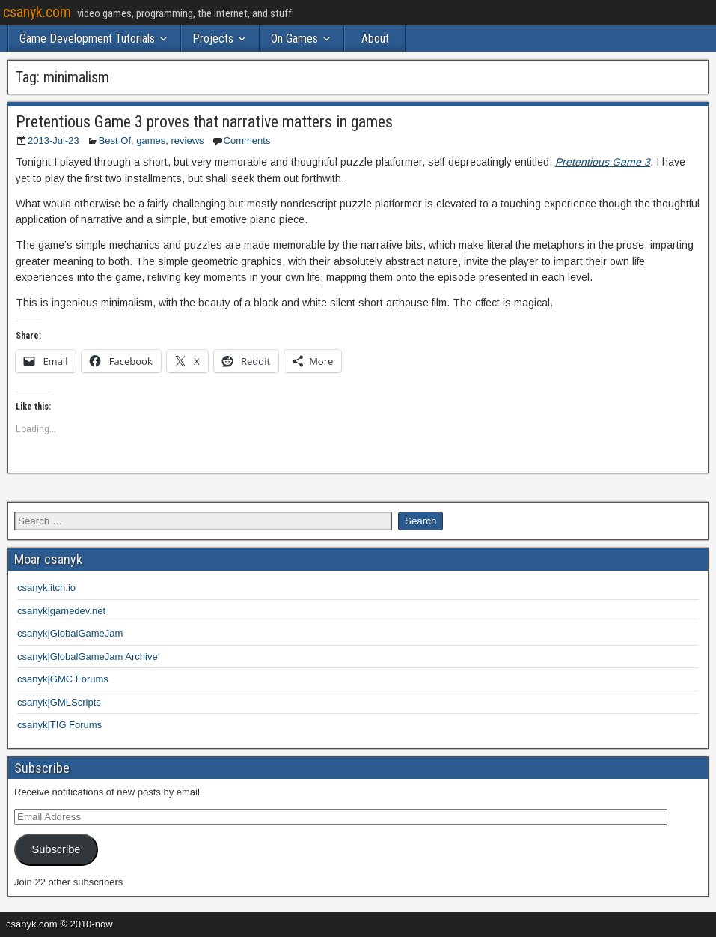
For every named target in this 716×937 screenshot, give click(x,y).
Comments (247, 140)
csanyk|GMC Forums (62, 679)
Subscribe (55, 849)
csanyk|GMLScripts (59, 702)
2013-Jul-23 (53, 140)
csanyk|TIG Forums (59, 724)
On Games (294, 38)
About (375, 38)
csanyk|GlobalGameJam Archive (87, 656)
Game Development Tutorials (87, 38)
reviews (187, 140)
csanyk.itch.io (46, 587)
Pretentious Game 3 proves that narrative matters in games (204, 121)
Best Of (115, 140)
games (150, 140)
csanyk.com (37, 12)
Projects (212, 38)
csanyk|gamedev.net (61, 610)
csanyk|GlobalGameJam (70, 633)
